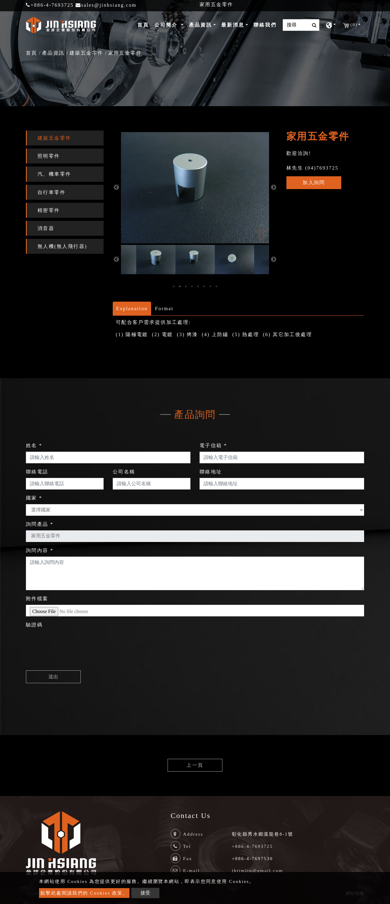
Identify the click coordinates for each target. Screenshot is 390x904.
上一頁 (194, 765)
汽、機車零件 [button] (54, 174)
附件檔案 (37, 598)
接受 (145, 892)
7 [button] (210, 286)
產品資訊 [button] (200, 24)
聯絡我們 (265, 24)
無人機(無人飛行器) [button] (62, 246)
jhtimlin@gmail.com (257, 870)
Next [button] (274, 188)
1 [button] (174, 286)
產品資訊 (53, 53)
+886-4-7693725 (50, 5)
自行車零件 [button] (51, 192)
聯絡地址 (211, 471)
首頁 (144, 24)
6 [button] (204, 286)
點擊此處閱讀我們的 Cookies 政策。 (84, 893)
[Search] (301, 25)
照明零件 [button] (48, 156)
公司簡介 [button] (167, 24)
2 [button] (180, 286)
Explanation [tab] (132, 308)
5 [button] (198, 286)
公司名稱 (124, 471)
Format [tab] (164, 308)
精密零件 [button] (48, 210)
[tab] (65, 138)
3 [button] (186, 286)
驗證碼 (34, 624)
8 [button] (216, 286)
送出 (53, 676)
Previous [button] (116, 188)
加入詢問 (314, 182)
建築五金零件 (86, 53)
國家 (34, 497)
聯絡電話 (37, 471)
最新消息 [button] (232, 24)
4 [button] (192, 286)
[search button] (312, 25)
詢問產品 (39, 524)
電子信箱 (213, 445)
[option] (195, 187)
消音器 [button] (45, 228)
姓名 (34, 445)
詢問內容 (39, 550)
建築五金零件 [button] (54, 138)
